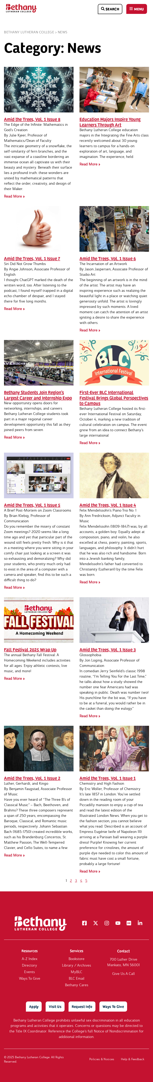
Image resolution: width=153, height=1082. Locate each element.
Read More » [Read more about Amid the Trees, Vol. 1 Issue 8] (14, 196)
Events (29, 972)
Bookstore (76, 959)
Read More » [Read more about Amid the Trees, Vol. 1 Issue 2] (14, 855)
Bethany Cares (76, 985)
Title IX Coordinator (31, 1031)
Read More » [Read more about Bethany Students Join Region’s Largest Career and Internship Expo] (14, 437)
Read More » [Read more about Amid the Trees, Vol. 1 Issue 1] (89, 871)
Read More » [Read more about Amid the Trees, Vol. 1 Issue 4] (89, 582)
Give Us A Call (123, 973)
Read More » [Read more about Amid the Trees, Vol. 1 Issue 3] (89, 716)
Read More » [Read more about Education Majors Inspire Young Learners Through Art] (89, 164)
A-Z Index (29, 959)
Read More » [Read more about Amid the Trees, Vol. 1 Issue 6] (89, 330)
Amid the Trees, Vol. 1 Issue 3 (107, 649)
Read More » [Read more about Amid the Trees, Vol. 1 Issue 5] (14, 587)
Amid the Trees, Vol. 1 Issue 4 (107, 505)
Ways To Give (29, 978)
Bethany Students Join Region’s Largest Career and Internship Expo (38, 395)
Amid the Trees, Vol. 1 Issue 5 (32, 505)
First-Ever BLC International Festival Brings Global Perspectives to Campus (113, 397)
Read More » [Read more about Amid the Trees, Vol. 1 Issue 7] (14, 308)
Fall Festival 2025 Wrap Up (30, 649)
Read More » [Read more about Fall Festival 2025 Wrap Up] (14, 678)
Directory (29, 965)
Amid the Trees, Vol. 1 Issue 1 (107, 778)
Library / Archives (76, 965)
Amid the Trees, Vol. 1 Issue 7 (32, 258)
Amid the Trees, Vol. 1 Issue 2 (32, 778)
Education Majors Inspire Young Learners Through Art (109, 122)
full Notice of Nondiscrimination (113, 1031)
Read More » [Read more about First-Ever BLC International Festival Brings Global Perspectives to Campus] (89, 443)
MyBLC (76, 972)
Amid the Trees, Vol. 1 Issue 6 (107, 258)
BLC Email (76, 978)
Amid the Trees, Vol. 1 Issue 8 (32, 119)
